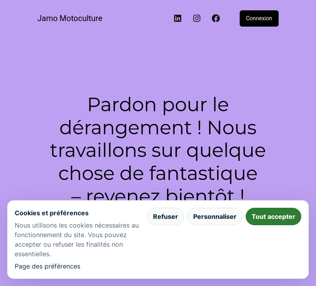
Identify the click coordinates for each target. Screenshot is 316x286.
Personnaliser (215, 216)
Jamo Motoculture (70, 18)
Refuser (165, 216)
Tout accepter (273, 216)
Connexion (259, 18)
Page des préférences (47, 266)
